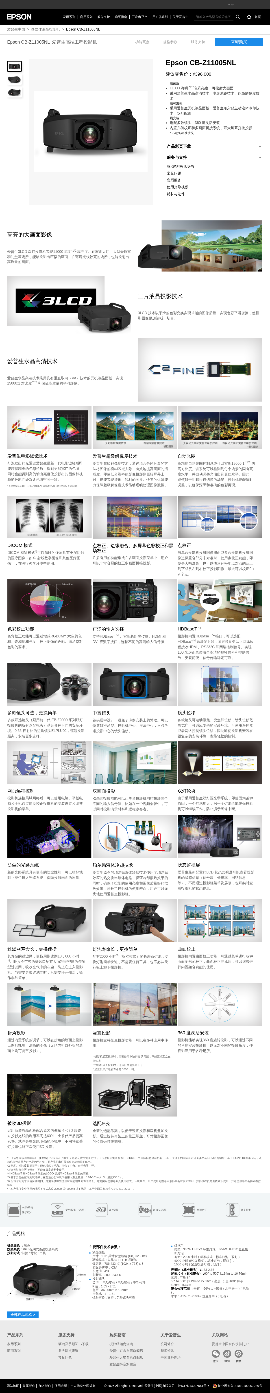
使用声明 (60, 1386)
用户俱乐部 (160, 17)
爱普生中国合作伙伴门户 (230, 1344)
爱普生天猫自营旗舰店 (126, 1357)
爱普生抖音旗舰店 (122, 1364)
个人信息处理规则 (83, 1386)
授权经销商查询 (121, 1344)
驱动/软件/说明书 (180, 166)
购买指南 (121, 17)
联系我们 (29, 1386)
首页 (258, 17)
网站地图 (13, 1386)
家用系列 (69, 17)
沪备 (193, 1386)
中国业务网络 (171, 1357)
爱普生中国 (16, 29)
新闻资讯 (167, 1351)
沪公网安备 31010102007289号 (237, 1386)
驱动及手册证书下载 (73, 1344)
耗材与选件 (176, 194)
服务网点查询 (68, 1351)
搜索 (238, 17)
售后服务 (174, 180)
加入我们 (45, 1386)
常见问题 (174, 173)
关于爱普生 (180, 17)
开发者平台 (140, 17)
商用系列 (86, 17)
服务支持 (103, 17)
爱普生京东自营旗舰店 (126, 1351)
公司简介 (167, 1344)
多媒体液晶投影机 (45, 29)
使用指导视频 (177, 187)
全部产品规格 (23, 1315)
